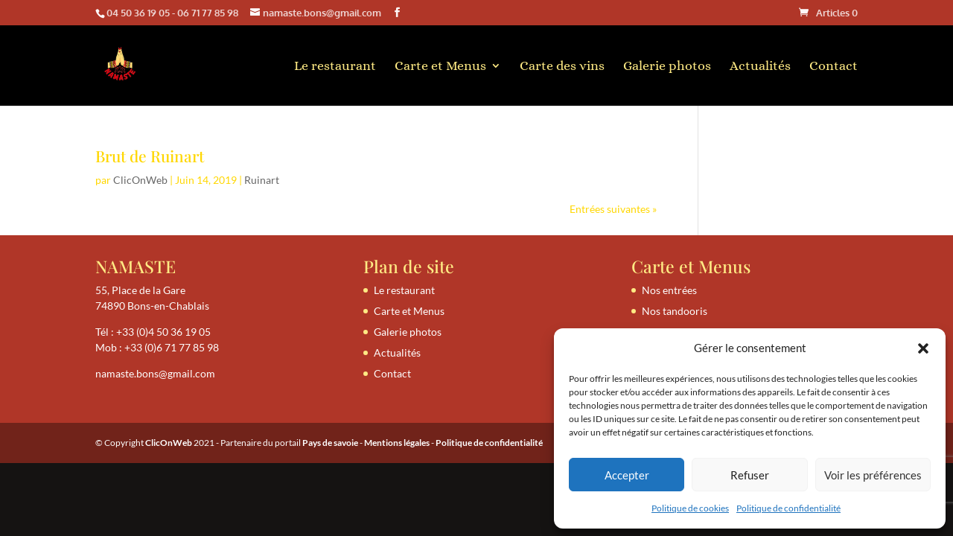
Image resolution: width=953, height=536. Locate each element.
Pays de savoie (330, 442)
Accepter (627, 475)
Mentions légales (397, 442)
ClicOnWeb (140, 179)
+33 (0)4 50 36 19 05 (163, 331)
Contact (833, 67)
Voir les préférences (873, 475)
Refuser (749, 475)
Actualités (760, 67)
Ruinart (261, 179)
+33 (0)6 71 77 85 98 (171, 347)
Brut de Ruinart (149, 155)
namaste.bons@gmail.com (155, 373)
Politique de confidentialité (788, 508)
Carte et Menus (440, 67)
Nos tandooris (674, 310)
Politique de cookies (690, 508)
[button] (923, 348)
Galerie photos (667, 67)
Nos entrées (669, 290)
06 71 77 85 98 (207, 13)
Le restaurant (335, 67)
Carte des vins (562, 67)
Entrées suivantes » (613, 208)
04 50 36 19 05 (138, 13)
